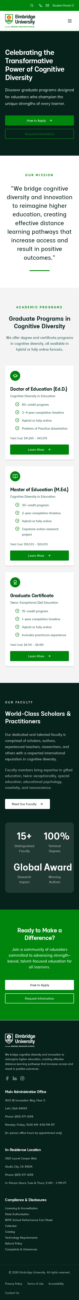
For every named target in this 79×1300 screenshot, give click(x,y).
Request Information (39, 134)
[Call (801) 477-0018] (40, 5)
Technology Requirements (21, 1237)
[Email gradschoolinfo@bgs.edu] (47, 5)
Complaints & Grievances (21, 1249)
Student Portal (63, 5)
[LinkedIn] (15, 1078)
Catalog (10, 1232)
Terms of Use (35, 1284)
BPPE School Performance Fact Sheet (28, 1220)
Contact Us (12, 1293)
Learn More (39, 449)
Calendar (11, 1226)
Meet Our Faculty (27, 804)
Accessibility (56, 1284)
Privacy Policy (13, 1284)
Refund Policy (13, 1243)
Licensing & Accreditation (21, 1208)
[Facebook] (7, 1078)
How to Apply (39, 121)
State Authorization (17, 1214)
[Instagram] (22, 1078)
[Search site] (32, 5)
